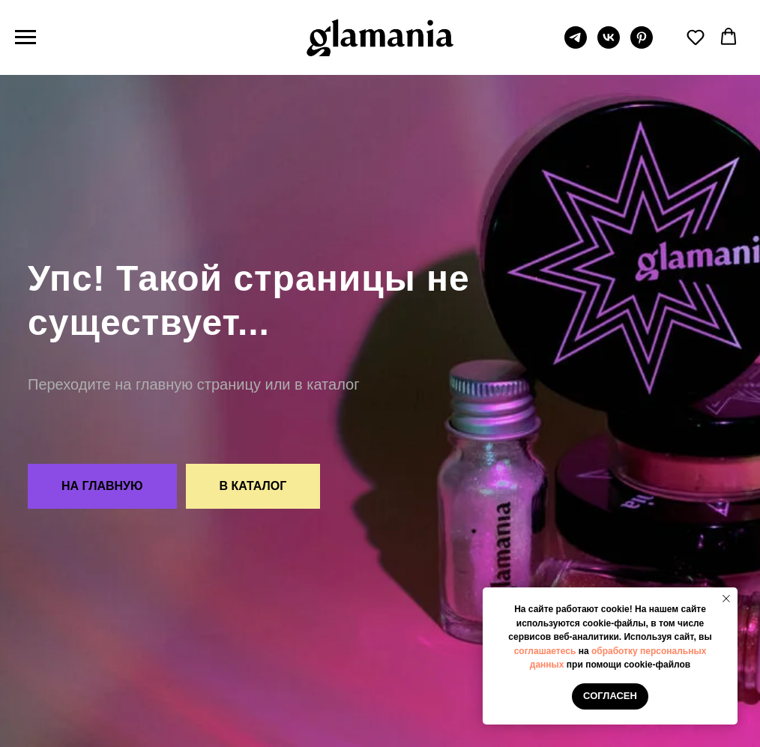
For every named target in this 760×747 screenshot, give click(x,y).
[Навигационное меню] (25, 37)
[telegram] (575, 44)
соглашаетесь (545, 651)
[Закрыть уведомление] (726, 598)
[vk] (608, 44)
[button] (696, 37)
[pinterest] (641, 44)
